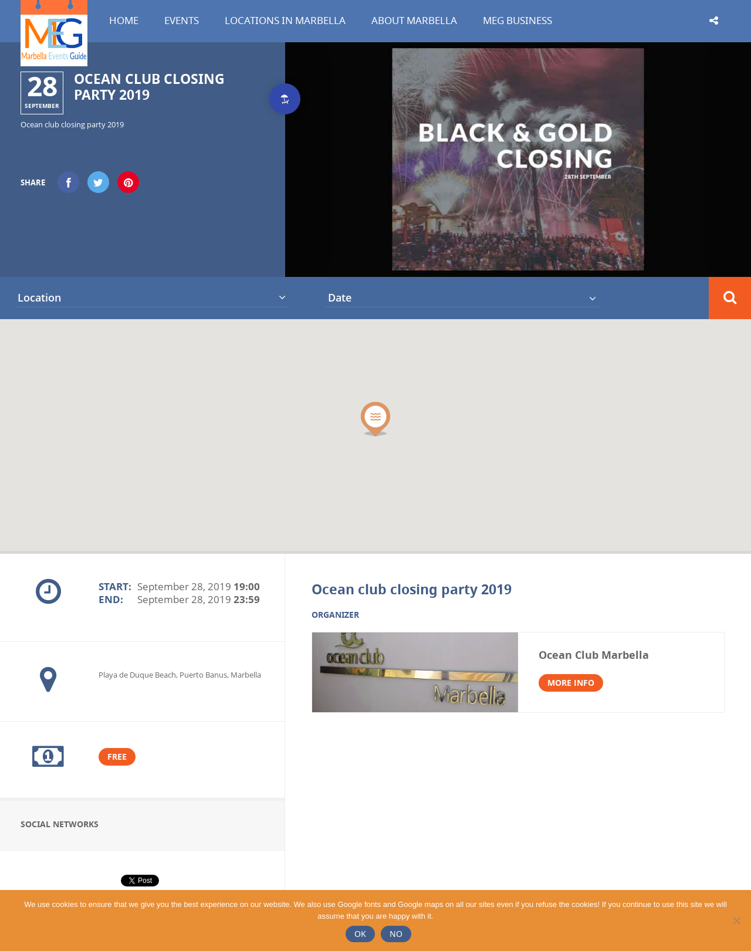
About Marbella (414, 20)
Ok (360, 933)
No (396, 933)
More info (570, 682)
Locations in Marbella (285, 20)
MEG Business (517, 20)
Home (123, 20)
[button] (375, 419)
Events (181, 20)
